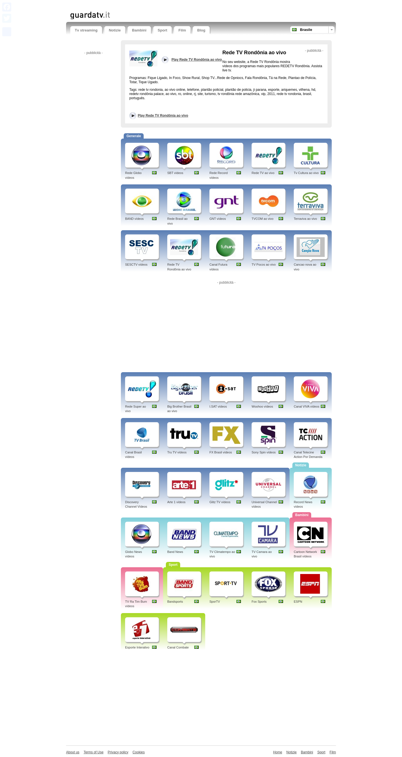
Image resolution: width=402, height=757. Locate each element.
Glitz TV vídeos (219, 502)
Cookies (138, 752)
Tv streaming (86, 30)
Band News (175, 551)
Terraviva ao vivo (305, 218)
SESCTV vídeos (136, 264)
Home (277, 752)
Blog (201, 30)
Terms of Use (93, 752)
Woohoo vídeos (262, 406)
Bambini (139, 30)
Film (182, 30)
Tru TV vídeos (176, 452)
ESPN (298, 601)
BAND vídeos (134, 218)
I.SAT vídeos (218, 406)
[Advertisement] (136, 5)
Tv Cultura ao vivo (306, 173)
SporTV (214, 601)
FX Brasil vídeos (220, 452)
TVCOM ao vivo (263, 218)
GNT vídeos (217, 218)
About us (72, 752)
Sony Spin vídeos (264, 452)
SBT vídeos (175, 173)
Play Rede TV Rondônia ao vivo (163, 115)
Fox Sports (259, 601)
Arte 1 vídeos (176, 502)
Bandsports (175, 601)
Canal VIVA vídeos (306, 406)
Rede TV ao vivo (263, 173)
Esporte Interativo (137, 647)
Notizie (115, 30)
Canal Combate (178, 647)
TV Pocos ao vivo (264, 264)
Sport (162, 30)
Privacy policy (118, 752)
